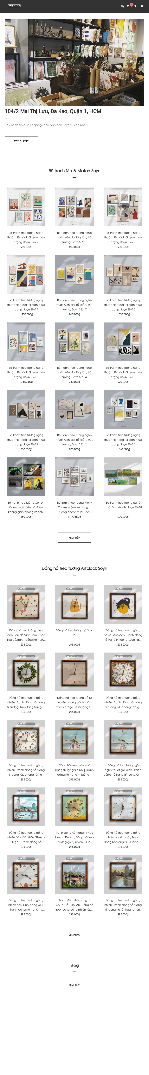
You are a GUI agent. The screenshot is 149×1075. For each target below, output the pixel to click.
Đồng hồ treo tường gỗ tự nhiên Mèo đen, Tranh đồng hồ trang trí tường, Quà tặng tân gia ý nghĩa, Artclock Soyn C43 (123, 639)
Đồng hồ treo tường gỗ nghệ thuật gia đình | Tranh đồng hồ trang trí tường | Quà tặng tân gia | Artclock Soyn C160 (74, 774)
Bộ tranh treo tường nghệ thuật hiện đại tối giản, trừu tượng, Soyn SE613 (123, 372)
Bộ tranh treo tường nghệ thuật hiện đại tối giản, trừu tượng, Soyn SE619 (26, 304)
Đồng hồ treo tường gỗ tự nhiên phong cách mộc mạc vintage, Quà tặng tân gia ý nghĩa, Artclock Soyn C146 (74, 707)
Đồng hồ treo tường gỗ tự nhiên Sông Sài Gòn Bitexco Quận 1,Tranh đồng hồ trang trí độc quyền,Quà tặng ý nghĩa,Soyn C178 (26, 842)
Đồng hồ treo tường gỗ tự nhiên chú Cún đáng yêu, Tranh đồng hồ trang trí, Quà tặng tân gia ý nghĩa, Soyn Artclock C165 (26, 909)
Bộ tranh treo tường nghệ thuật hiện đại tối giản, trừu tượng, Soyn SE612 (26, 439)
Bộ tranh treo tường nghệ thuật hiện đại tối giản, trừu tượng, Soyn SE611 (74, 439)
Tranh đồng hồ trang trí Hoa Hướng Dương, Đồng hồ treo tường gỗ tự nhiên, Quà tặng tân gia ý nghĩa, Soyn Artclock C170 (74, 842)
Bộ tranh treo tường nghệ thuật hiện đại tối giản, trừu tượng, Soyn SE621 (74, 237)
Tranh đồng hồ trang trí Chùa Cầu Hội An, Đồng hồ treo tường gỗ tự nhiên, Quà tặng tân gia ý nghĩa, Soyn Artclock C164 (74, 909)
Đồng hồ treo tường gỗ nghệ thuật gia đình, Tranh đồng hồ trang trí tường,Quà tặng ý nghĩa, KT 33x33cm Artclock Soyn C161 (123, 774)
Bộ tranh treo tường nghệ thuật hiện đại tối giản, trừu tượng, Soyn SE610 (123, 439)
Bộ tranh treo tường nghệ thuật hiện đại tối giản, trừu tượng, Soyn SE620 (123, 237)
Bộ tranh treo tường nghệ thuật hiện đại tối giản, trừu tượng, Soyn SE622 (26, 237)
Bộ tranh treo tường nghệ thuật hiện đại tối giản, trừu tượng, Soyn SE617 (74, 304)
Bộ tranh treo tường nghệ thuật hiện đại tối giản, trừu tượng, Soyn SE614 (74, 372)
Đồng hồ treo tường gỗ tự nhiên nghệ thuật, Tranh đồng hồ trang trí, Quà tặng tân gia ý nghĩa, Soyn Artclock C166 (123, 842)
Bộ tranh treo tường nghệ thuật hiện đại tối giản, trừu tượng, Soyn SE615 (123, 304)
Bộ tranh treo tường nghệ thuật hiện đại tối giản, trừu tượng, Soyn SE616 (26, 372)
